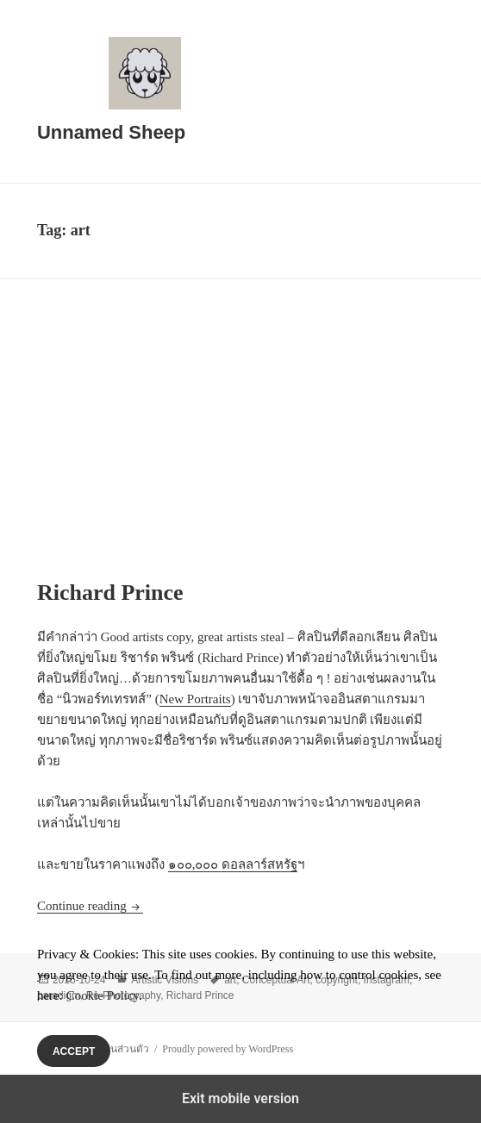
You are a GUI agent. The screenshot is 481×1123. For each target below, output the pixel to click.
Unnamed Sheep (111, 132)
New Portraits (195, 699)
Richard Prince (110, 592)
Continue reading (90, 906)
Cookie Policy (102, 995)
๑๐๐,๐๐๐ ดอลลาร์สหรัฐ (233, 864)
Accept (74, 1051)
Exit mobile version (240, 1098)
